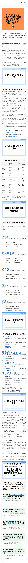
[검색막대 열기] (21, 2)
